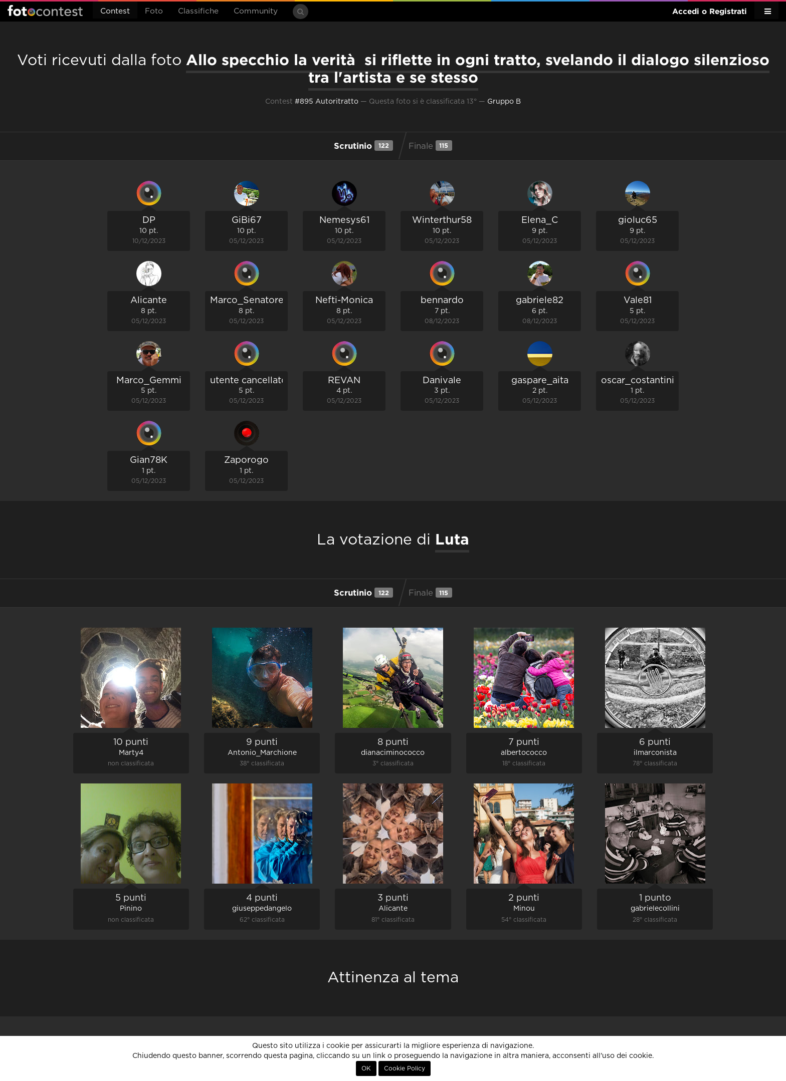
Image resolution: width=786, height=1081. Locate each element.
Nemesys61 (344, 220)
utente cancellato (248, 380)
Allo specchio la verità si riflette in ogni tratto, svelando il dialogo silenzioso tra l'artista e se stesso (477, 68)
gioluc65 (637, 220)
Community (256, 11)
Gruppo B (504, 101)
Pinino (131, 908)
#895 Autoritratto (326, 101)
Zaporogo (246, 460)
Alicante (148, 300)
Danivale (442, 380)
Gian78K (148, 460)
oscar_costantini (637, 380)
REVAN (344, 380)
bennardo (442, 300)
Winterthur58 (442, 220)
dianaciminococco (393, 752)
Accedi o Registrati (709, 11)
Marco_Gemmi (148, 380)
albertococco (524, 752)
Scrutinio (363, 145)
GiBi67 (247, 220)
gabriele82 (539, 300)
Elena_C (539, 220)
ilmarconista (655, 752)
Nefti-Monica (344, 300)
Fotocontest (45, 10)
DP (148, 220)
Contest (115, 11)
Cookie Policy (404, 1068)
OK (366, 1068)
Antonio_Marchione (262, 752)
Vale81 (638, 300)
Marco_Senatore (247, 300)
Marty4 (131, 752)
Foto (154, 11)
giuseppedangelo (262, 908)
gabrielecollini (655, 908)
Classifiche (198, 11)
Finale (430, 145)
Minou (524, 908)
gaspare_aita (539, 380)
